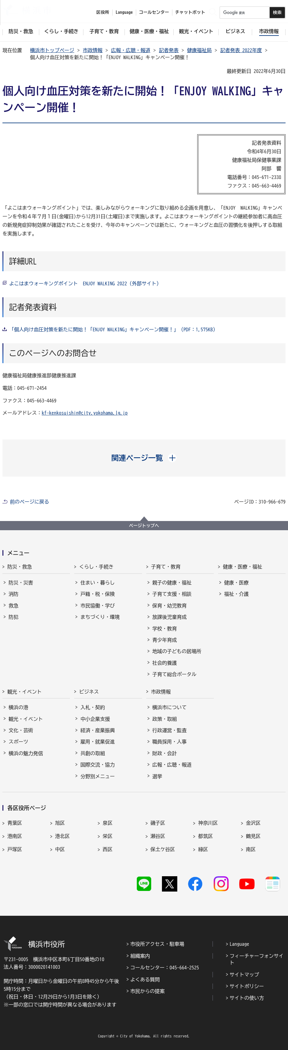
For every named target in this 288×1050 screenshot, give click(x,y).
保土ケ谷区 (163, 849)
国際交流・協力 (97, 764)
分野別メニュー (97, 776)
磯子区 (158, 822)
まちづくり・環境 (100, 616)
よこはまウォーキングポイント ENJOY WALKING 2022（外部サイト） (85, 283)
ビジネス (89, 691)
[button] (144, 458)
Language (239, 944)
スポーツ (18, 741)
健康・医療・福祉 (242, 566)
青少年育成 (164, 639)
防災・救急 (19, 566)
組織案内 (140, 955)
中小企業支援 (95, 719)
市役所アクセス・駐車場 (157, 944)
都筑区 (205, 836)
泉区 (108, 822)
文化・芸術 (21, 730)
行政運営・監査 (169, 730)
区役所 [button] (102, 12)
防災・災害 (21, 582)
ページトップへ (144, 525)
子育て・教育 (166, 566)
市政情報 (92, 50)
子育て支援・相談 (172, 594)
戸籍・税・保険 (97, 594)
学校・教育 (164, 628)
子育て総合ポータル (174, 674)
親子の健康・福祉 (172, 582)
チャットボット (190, 12)
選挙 (157, 776)
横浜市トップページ (52, 50)
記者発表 (169, 50)
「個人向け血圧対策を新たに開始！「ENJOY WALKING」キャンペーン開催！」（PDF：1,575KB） (113, 329)
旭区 (60, 822)
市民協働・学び (97, 605)
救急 (13, 605)
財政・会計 (164, 753)
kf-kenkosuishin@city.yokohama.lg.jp (85, 412)
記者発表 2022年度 (241, 50)
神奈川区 (208, 822)
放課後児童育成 (169, 616)
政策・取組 (164, 719)
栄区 (108, 836)
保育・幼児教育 (169, 605)
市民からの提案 (147, 991)
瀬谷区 (158, 836)
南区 (251, 849)
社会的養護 (164, 662)
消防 (13, 594)
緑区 (203, 849)
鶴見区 (253, 836)
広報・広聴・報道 (130, 50)
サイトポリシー (247, 986)
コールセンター (154, 12)
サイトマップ (244, 974)
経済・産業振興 (97, 730)
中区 (60, 849)
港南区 (14, 836)
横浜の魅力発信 (26, 753)
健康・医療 (236, 582)
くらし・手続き (96, 566)
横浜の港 (18, 707)
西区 (108, 849)
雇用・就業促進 (97, 741)
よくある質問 (145, 979)
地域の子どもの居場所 (177, 651)
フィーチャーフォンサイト (257, 959)
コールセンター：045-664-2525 (164, 967)
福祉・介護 (236, 594)
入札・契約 (92, 707)
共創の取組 (92, 753)
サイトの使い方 (247, 997)
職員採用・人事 (169, 741)
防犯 (13, 616)
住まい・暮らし (97, 582)
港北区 (62, 836)
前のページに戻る (29, 501)
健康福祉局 (199, 50)
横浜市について (169, 707)
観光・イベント (24, 691)
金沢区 (253, 822)
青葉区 (14, 822)
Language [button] (124, 12)
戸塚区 (14, 849)
